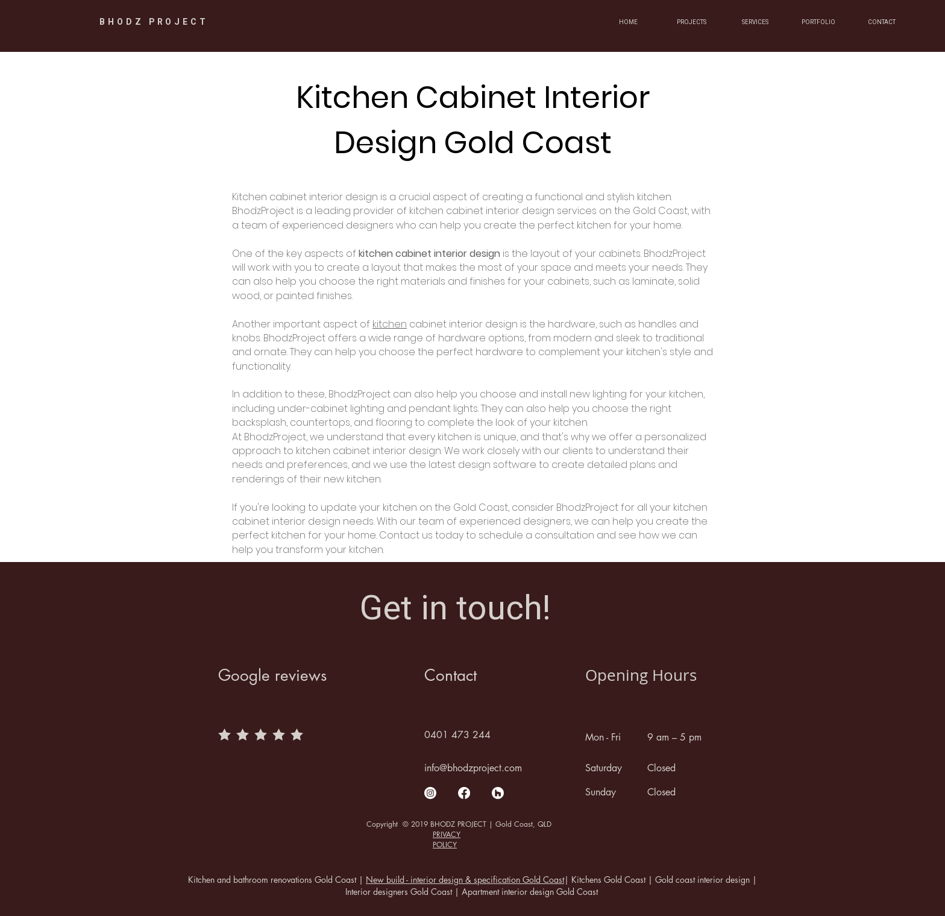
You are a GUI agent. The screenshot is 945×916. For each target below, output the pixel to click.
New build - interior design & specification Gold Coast (465, 879)
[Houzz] (498, 793)
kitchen (389, 324)
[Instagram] (430, 793)
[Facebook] (464, 793)
